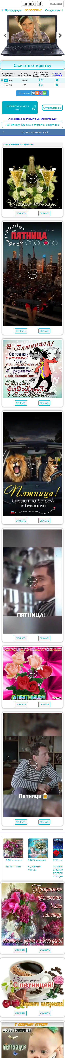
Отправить (32, 93)
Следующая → (54, 10)
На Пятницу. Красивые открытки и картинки (32, 124)
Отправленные (52, 107)
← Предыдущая (11, 10)
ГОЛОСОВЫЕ (33, 10)
